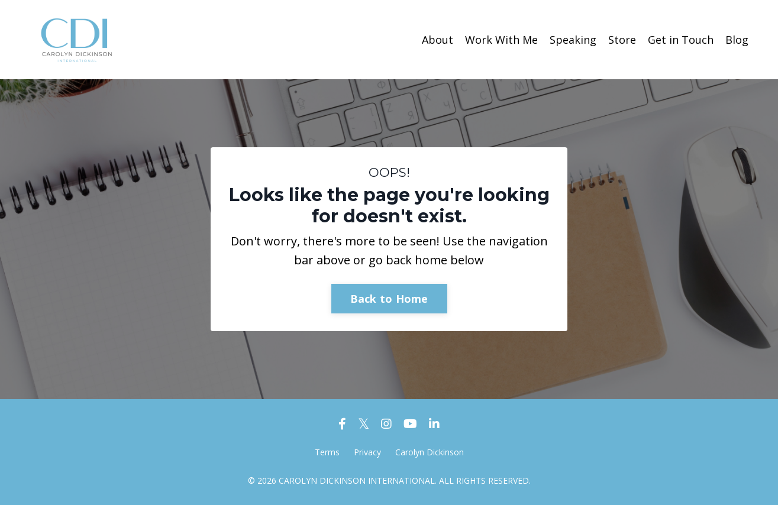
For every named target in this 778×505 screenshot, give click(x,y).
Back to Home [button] (389, 299)
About (437, 40)
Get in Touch (681, 40)
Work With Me (501, 40)
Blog (736, 40)
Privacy (367, 452)
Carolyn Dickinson (429, 452)
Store (622, 40)
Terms (327, 452)
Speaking (573, 40)
